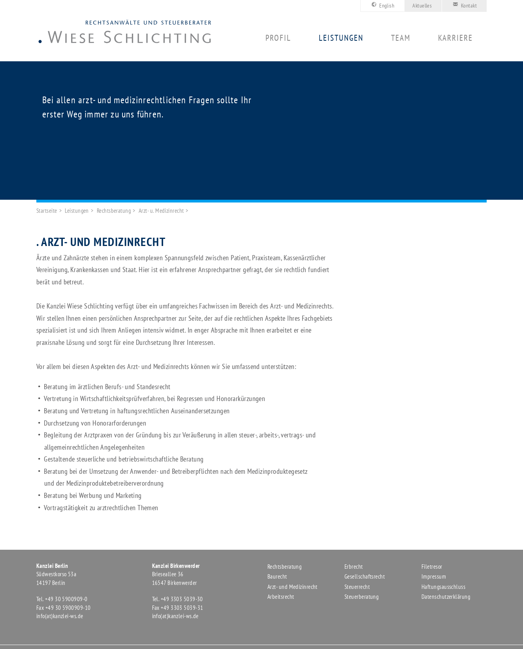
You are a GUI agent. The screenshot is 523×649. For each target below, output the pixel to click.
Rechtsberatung (114, 210)
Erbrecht (353, 566)
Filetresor (431, 566)
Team (400, 38)
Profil (278, 38)
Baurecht (277, 576)
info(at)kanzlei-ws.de (59, 616)
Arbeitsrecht (280, 596)
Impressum (433, 576)
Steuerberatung (361, 596)
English (382, 4)
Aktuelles (422, 5)
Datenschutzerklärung (445, 596)
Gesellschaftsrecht (364, 576)
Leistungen (341, 38)
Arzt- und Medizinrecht (292, 586)
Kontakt (463, 4)
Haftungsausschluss (443, 586)
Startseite (46, 210)
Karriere (455, 38)
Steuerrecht (357, 586)
